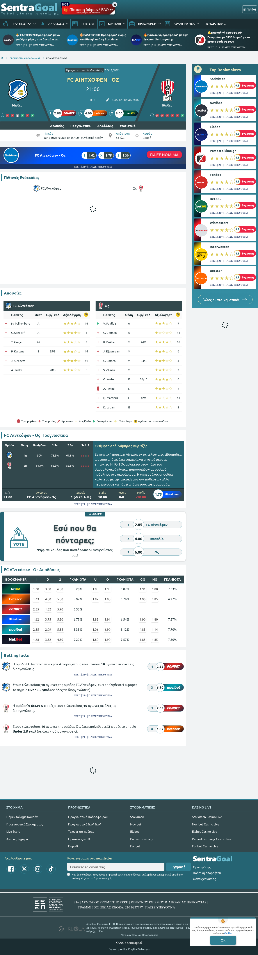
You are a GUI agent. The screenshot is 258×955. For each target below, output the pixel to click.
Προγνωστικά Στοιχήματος (24, 824)
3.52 (48, 639)
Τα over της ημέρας (81, 831)
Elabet (215, 127)
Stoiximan (217, 79)
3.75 (48, 619)
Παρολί (73, 846)
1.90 (107, 599)
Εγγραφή (178, 867)
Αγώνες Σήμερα (17, 839)
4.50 (60, 639)
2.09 (48, 629)
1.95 (107, 589)
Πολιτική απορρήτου (207, 873)
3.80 (48, 589)
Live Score (13, 831)
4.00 (48, 599)
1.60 (36, 589)
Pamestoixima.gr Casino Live (211, 839)
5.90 (60, 609)
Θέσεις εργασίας (204, 879)
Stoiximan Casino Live (207, 817)
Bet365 (215, 199)
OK (223, 940)
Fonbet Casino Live (205, 846)
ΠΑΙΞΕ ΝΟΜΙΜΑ (164, 155)
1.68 (36, 639)
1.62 (36, 619)
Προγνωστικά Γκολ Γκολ (84, 824)
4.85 (143, 629)
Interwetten (219, 246)
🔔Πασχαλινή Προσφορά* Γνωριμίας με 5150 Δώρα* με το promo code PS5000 (228, 37)
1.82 (48, 609)
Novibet (216, 103)
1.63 (36, 599)
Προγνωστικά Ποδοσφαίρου (88, 817)
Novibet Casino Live (205, 824)
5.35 (60, 629)
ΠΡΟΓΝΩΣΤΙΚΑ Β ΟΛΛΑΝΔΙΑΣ (25, 58)
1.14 (155, 629)
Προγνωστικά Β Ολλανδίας (84, 70)
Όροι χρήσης (201, 867)
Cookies (228, 933)
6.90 (107, 629)
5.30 (60, 619)
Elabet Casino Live (204, 831)
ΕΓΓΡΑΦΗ (249, 9)
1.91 (143, 589)
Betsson (216, 270)
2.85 (36, 609)
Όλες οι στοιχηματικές (225, 299)
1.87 (95, 599)
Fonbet (215, 174)
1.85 (95, 589)
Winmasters (219, 222)
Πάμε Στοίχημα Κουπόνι (22, 817)
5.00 (60, 599)
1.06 (95, 629)
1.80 (155, 589)
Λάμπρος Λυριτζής (132, 445)
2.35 (36, 629)
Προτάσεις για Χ (79, 839)
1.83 (95, 619)
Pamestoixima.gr (223, 150)
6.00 (60, 589)
